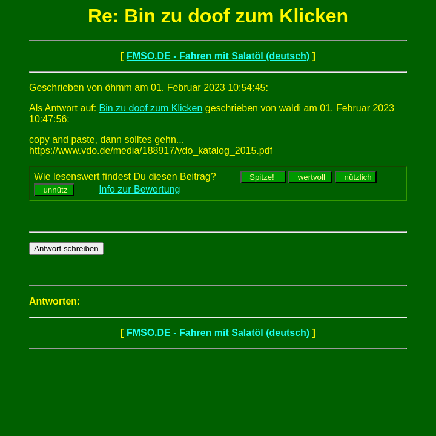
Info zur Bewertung (139, 189)
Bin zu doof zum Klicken (151, 108)
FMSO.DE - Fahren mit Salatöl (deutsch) (218, 56)
